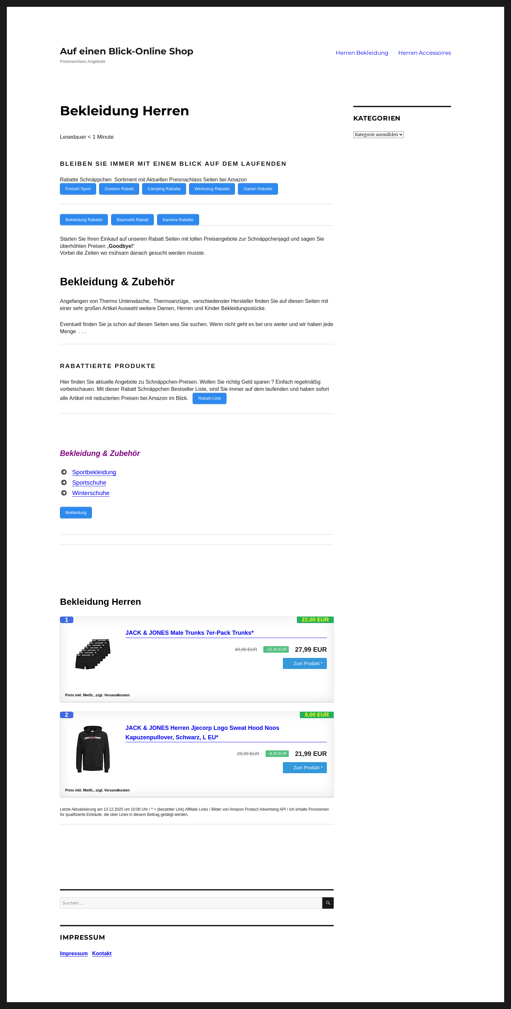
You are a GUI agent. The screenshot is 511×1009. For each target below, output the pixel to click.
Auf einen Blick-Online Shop (126, 51)
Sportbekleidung (94, 466)
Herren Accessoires (424, 53)
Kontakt (102, 946)
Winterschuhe (90, 487)
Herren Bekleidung (362, 53)
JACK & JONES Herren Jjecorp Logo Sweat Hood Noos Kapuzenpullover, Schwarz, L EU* (202, 726)
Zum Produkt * (308, 656)
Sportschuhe (89, 477)
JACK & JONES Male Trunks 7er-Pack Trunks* (189, 626)
